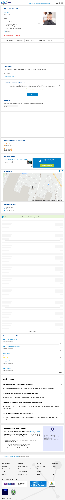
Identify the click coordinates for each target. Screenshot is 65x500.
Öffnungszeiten (9, 40)
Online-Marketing (22, 471)
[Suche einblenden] (55, 3)
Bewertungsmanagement (24, 468)
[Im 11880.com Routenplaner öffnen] (60, 171)
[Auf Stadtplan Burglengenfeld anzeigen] (62, 171)
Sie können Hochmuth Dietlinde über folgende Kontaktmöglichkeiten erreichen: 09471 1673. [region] (25, 397)
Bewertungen (30, 40)
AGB (52, 471)
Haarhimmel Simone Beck (10, 339)
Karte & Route (41, 40)
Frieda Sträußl (6, 361)
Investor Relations (7, 468)
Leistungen (20, 40)
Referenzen (40, 468)
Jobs (3, 471)
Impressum (54, 466)
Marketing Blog (41, 466)
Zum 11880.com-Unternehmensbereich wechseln (39, 3)
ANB (52, 474)
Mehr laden (32, 331)
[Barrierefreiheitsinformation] (60, 3)
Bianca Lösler (6, 353)
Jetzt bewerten (32, 95)
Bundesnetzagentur (35, 431)
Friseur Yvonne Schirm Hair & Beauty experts (16, 159)
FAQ (38, 474)
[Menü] (62, 3)
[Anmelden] (57, 3)
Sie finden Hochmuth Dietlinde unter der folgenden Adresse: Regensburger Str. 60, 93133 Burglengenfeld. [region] (28, 388)
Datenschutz (54, 468)
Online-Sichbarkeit (22, 466)
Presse (4, 474)
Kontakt (50, 40)
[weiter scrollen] (62, 40)
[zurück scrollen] (2, 40)
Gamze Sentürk (7, 368)
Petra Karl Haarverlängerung (10, 346)
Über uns (4, 466)
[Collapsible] (61, 384)
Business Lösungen (23, 474)
